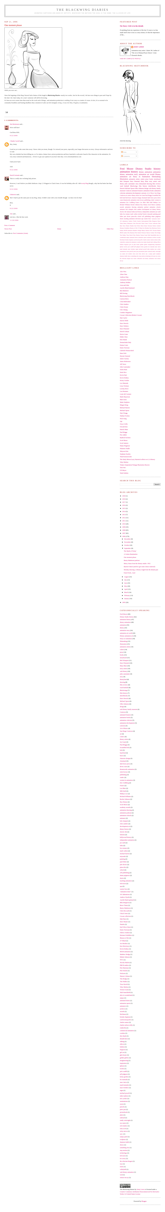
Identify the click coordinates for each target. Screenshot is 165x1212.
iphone (121, 246)
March (126, 592)
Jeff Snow (123, 364)
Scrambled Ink (156, 195)
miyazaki (150, 214)
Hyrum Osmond (125, 356)
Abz (11, 214)
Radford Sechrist (125, 437)
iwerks (125, 246)
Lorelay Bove (124, 389)
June (125, 583)
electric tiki (123, 212)
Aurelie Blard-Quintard (127, 288)
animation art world (146, 174)
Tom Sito (123, 467)
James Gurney (124, 359)
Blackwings (134, 186)
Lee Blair (143, 202)
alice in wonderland (126, 995)
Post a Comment (9, 225)
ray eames (122, 253)
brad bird (125, 198)
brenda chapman (129, 239)
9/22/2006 (14, 135)
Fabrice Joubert (156, 225)
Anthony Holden (125, 282)
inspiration (157, 244)
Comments (125, 156)
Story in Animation (141, 177)
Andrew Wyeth (132, 221)
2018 (124, 499)
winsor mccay (124, 1177)
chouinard (144, 198)
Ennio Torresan (148, 225)
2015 (124, 508)
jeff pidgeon (137, 246)
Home (59, 229)
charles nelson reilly (155, 239)
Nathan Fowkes (125, 416)
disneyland (142, 184)
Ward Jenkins (124, 473)
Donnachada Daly (125, 342)
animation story (132, 174)
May (125, 586)
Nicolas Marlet (157, 230)
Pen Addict (123, 435)
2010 (124, 524)
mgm (137, 249)
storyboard (157, 179)
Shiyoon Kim (124, 451)
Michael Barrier (125, 408)
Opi (121, 421)
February (127, 595)
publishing (147, 200)
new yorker (158, 249)
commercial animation (131, 242)
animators (149, 237)
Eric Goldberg (130, 202)
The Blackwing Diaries (82, 9)
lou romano (126, 214)
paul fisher (123, 862)
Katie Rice (123, 372)
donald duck (150, 242)
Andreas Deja (124, 277)
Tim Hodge (157, 232)
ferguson (126, 244)
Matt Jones (123, 399)
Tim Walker (123, 235)
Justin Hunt (123, 369)
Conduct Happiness (126, 312)
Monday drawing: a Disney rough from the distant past (141, 570)
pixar (147, 179)
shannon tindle (123, 256)
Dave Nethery (124, 326)
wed (156, 258)
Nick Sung (123, 418)
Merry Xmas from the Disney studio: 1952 (137, 563)
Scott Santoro (124, 443)
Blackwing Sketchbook (127, 296)
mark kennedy (123, 249)
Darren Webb (124, 320)
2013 (124, 514)
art (126, 195)
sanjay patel (152, 253)
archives (154, 237)
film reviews (156, 184)
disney (122, 174)
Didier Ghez (124, 337)
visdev (153, 200)
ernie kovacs (140, 200)
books (151, 179)
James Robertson (125, 361)
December (127, 539)
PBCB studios (123, 232)
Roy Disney (143, 205)
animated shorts (134, 237)
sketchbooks (152, 186)
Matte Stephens (125, 402)
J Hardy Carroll (15, 141)
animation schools (155, 207)
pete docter (127, 216)
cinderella (122, 242)
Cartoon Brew (124, 299)
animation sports (142, 237)
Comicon (128, 191)
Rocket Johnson (135, 205)
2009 (124, 527)
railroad (150, 251)
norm (127, 251)
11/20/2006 (14, 220)
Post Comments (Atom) (20, 233)
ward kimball (124, 186)
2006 (124, 536)
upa (142, 219)
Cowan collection (153, 223)
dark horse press (152, 198)
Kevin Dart (123, 375)
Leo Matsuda (124, 383)
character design (136, 198)
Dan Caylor (123, 318)
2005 (124, 602)
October (127, 545)
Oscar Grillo (124, 424)
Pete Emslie (138, 232)
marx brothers (131, 249)
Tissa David (129, 235)
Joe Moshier (146, 228)
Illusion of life (133, 228)
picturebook (142, 251)
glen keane (136, 244)
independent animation (148, 212)
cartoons (143, 193)
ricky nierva (142, 253)
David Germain (15, 175)
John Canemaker (125, 367)
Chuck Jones (144, 223)
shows (129, 256)
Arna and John (124, 285)
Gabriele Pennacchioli (127, 350)
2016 (124, 505)
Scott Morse (151, 205)
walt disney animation (148, 258)
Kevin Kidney (124, 378)
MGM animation (128, 230)
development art (147, 209)
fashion (122, 244)
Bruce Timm (124, 905)
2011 (124, 521)
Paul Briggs (148, 195)
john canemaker (130, 184)
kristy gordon (144, 246)
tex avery (158, 256)
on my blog (84, 183)
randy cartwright (156, 251)
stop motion (142, 256)
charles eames (146, 239)
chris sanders (137, 209)
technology (148, 256)
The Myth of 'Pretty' (130, 551)
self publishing (146, 216)
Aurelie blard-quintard (143, 221)
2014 (124, 511)
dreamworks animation (129, 200)
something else (135, 256)
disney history (156, 209)
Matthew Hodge (137, 230)
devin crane (123, 766)
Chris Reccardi (137, 223)
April (126, 589)
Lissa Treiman (124, 386)
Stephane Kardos (125, 454)
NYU (151, 230)
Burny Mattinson (128, 223)
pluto (146, 251)
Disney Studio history (148, 168)
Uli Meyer (123, 470)
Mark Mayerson (125, 397)
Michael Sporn (129, 188)
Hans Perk (123, 353)
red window (129, 253)
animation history (129, 171)
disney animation (145, 172)
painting (155, 214)
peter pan (135, 251)
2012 (124, 518)
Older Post (110, 229)
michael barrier (142, 214)
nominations (123, 251)
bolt (121, 198)
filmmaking (156, 177)
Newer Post (8, 229)
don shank (143, 242)
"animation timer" (156, 218)
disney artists (135, 195)
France (137, 202)
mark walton (134, 214)
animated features (137, 191)
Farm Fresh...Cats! (129, 573)
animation (157, 172)
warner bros (147, 219)
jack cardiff (131, 246)
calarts (143, 179)
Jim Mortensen (14, 124)
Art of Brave (150, 193)
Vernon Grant (143, 235)
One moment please (130, 557)
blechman (122, 239)
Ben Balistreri (124, 291)
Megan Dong (124, 405)
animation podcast (143, 207)
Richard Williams (125, 205)
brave (129, 198)
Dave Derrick (124, 323)
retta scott (135, 253)
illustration (124, 179)
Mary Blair (144, 181)
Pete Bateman (131, 232)
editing (155, 242)
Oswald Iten (123, 427)
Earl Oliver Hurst (139, 225)
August (126, 577)
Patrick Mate (124, 429)
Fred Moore (126, 168)
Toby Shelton (136, 235)
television (138, 219)
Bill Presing (123, 293)
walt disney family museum (128, 709)
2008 (124, 530)
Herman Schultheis (124, 228)
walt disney (123, 671)
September (127, 548)
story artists (153, 181)
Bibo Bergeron (153, 221)
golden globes (143, 244)
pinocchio (134, 216)
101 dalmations (124, 221)
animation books (148, 191)
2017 (124, 502)
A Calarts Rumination (130, 554)
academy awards (125, 807)
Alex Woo (123, 271)
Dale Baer (123, 919)
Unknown (13, 194)
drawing (149, 184)
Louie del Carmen (125, 394)
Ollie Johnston (139, 188)
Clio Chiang (123, 310)
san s (147, 253)
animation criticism (126, 720)
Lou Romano (124, 391)
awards (158, 237)
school (139, 216)
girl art (131, 244)
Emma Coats (124, 345)
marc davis (158, 246)
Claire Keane (124, 307)
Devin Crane (124, 334)
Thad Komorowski (126, 457)
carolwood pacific (138, 239)
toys (132, 258)
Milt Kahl (149, 202)
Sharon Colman (150, 232)
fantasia (129, 212)
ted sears (153, 256)
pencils (131, 251)
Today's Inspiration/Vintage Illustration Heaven (135, 465)
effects (159, 242)
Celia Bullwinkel (125, 301)
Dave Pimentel (135, 181)
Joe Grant (142, 195)
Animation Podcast (126, 280)
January (126, 598)
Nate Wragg (123, 413)
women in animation (126, 780)
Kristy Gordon (124, 380)
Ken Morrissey (153, 228)
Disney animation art (126, 636)
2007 (124, 533)
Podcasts (144, 232)
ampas (127, 237)
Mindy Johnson (145, 230)
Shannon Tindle (125, 448)
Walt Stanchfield (152, 235)
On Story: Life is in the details (131, 26)
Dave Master (126, 225)
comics (129, 195)
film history (143, 186)
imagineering (151, 244)
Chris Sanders (124, 304)
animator (122, 209)
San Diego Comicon (126, 731)
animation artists (134, 179)
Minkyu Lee (157, 202)
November (127, 542)
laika (121, 214)
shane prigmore (156, 216)
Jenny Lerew (139, 47)
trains (135, 258)
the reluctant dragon (125, 258)
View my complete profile (130, 58)
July (125, 580)
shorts (121, 219)
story (137, 184)
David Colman (124, 331)
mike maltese (150, 249)
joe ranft (158, 212)
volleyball (139, 258)
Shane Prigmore (125, 446)
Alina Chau (123, 274)
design (146, 188)
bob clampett (129, 209)
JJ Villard (140, 228)
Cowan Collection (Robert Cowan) (131, 315)
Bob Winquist (124, 181)
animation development (133, 193)
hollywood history (137, 212)
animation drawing (130, 207)
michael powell (143, 249)
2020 (124, 496)
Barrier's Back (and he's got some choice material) (139, 566)
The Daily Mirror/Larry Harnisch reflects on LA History (137, 459)
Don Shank (123, 340)
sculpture (158, 253)
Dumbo (132, 225)
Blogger (143, 1201)
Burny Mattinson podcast (132, 560)
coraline (139, 242)
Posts (123, 152)
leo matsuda (151, 246)
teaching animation (129, 219)
